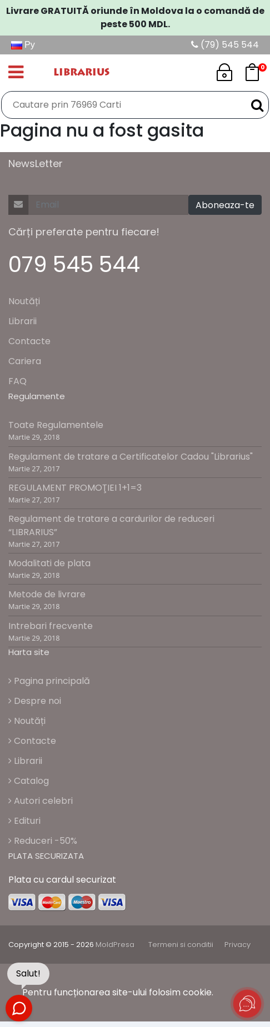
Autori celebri (40, 800)
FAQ (17, 381)
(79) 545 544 (225, 44)
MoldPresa (115, 944)
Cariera (24, 361)
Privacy (237, 944)
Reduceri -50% (42, 840)
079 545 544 (74, 264)
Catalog (28, 780)
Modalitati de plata (49, 563)
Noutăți (24, 301)
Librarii (22, 321)
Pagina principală (49, 680)
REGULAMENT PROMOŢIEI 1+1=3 (75, 487)
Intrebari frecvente (50, 626)
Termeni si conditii (180, 944)
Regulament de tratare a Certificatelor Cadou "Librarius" (130, 456)
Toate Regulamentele (55, 425)
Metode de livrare (47, 594)
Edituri (24, 820)
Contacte (29, 341)
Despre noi (34, 700)
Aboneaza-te (225, 205)
